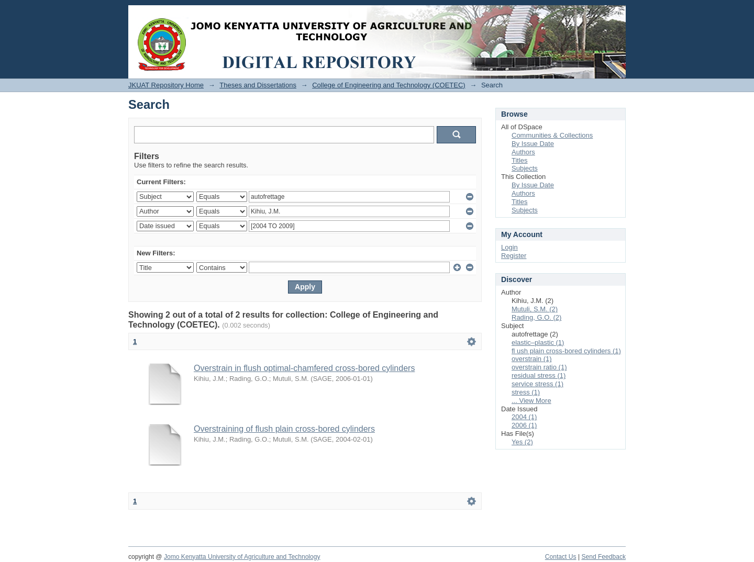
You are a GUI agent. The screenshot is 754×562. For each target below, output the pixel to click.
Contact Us (560, 556)
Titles (520, 160)
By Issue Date (533, 144)
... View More (531, 400)
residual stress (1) (539, 375)
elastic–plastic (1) (538, 342)
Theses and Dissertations (257, 85)
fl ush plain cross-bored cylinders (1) (566, 351)
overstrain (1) (532, 359)
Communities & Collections (552, 135)
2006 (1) (524, 425)
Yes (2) (522, 442)
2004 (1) (524, 417)
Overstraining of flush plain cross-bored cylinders (284, 428)
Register (513, 256)
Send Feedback (603, 556)
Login (617, 13)
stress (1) (526, 392)
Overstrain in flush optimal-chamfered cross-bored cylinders (304, 368)
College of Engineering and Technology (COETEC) (388, 85)
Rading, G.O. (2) (536, 317)
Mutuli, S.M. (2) (535, 309)
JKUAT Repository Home (166, 85)
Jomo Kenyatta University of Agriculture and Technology (242, 556)
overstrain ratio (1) (539, 367)
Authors (523, 152)
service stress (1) (537, 384)
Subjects (525, 168)
